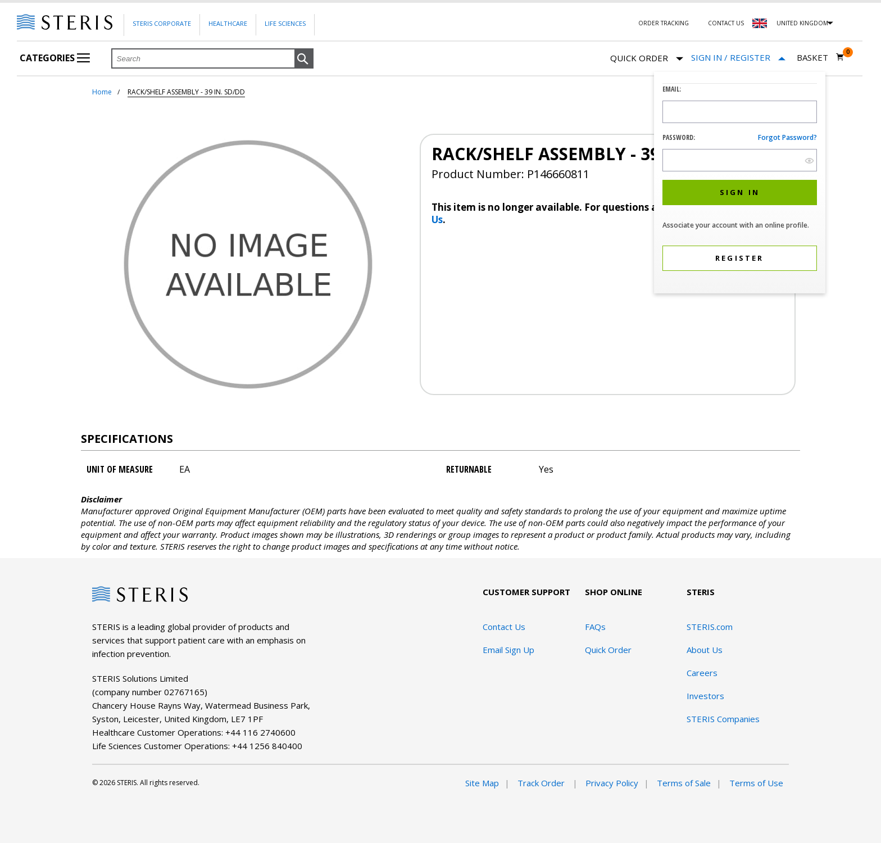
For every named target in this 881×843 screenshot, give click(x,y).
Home (102, 92)
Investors (705, 695)
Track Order (542, 782)
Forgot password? (787, 137)
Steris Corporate (162, 23)
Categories (55, 58)
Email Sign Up (508, 649)
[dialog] (739, 184)
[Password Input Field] (739, 160)
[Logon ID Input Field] (739, 112)
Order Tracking (663, 23)
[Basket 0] (820, 57)
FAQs (595, 626)
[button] (304, 59)
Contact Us (726, 23)
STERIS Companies (723, 718)
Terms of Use (756, 782)
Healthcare (227, 23)
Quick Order (646, 59)
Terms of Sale (684, 782)
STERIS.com (710, 626)
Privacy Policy (611, 782)
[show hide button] (809, 160)
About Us (705, 649)
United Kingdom (802, 23)
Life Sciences (285, 23)
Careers (702, 672)
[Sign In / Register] (738, 57)
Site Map (482, 782)
